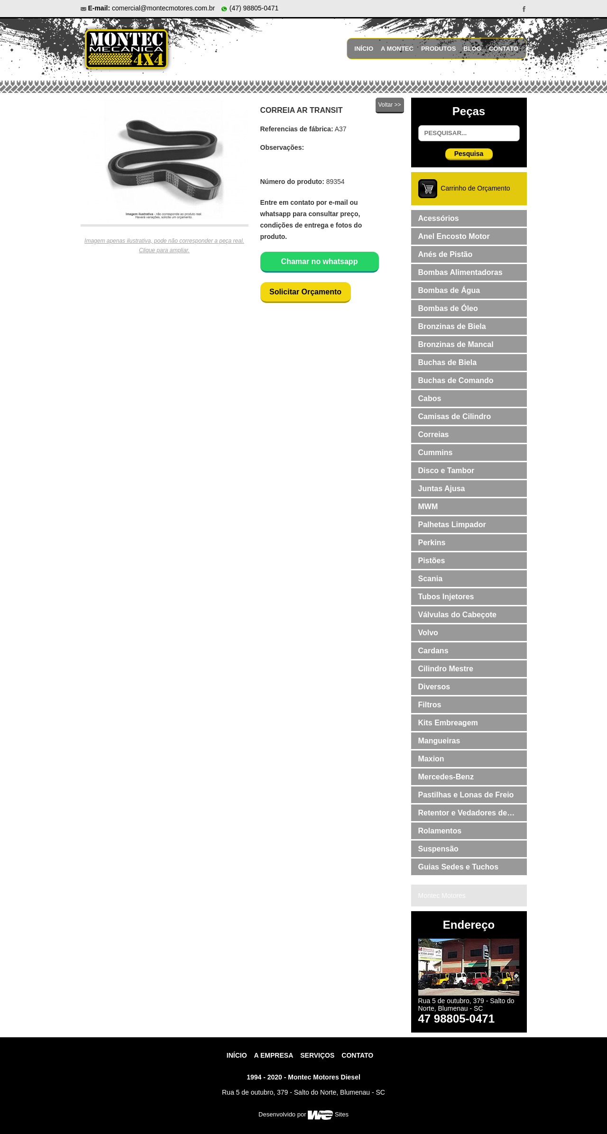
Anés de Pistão (445, 254)
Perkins (432, 543)
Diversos (434, 687)
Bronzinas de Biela (452, 326)
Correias (433, 434)
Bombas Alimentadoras (460, 272)
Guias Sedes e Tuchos (458, 867)
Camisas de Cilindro (454, 416)
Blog (472, 49)
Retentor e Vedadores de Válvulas (462, 815)
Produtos (438, 49)
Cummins (435, 452)
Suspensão (438, 849)
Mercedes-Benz (446, 777)
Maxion (431, 759)
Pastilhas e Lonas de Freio (466, 795)
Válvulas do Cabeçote (457, 615)
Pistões (431, 561)
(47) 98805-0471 (249, 8)
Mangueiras (439, 741)
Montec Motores (442, 895)
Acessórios (438, 218)
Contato (503, 49)
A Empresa (274, 1055)
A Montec (397, 49)
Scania (430, 579)
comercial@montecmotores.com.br (163, 8)
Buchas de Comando (456, 380)
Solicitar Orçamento (305, 292)
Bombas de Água (449, 290)
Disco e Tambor (446, 470)
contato (357, 1055)
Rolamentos (440, 831)
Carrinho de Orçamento (475, 188)
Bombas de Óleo (448, 308)
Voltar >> (389, 104)
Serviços (317, 1055)
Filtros (429, 705)
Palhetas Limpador (452, 525)
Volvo (428, 633)
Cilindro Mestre (445, 669)
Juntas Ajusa (441, 489)
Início (363, 49)
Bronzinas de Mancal (456, 344)
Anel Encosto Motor (454, 236)
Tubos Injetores (446, 597)
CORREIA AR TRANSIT (301, 110)
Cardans (433, 651)
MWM (428, 507)
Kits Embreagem (448, 723)
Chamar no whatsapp (319, 261)
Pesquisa (468, 153)
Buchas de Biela (447, 362)
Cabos (429, 398)
